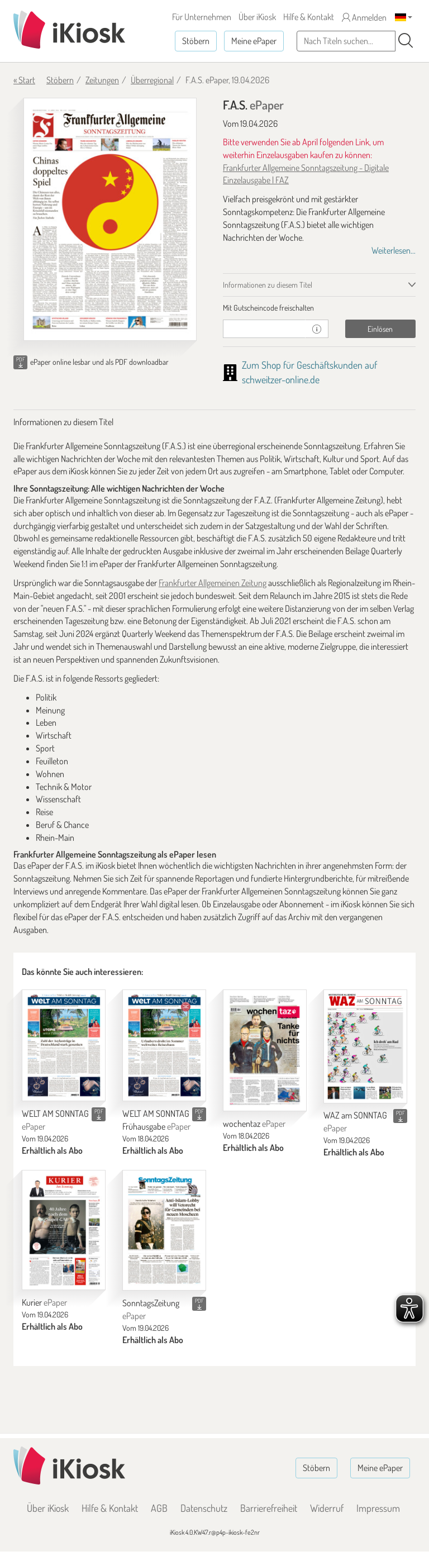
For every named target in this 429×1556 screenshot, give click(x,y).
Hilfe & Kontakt (308, 16)
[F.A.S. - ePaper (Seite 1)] (110, 219)
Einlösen (380, 329)
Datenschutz (203, 1508)
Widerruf (327, 1508)
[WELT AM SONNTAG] (64, 1045)
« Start (24, 79)
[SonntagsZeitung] (164, 1230)
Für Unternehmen (201, 16)
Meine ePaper (254, 40)
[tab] (319, 308)
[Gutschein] (264, 329)
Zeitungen (102, 79)
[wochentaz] (265, 1050)
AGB (159, 1508)
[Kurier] (64, 1230)
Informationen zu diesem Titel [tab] (267, 284)
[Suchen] (405, 41)
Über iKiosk (257, 16)
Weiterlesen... (393, 250)
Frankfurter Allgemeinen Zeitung (212, 582)
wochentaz (254, 1123)
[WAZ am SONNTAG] (365, 1046)
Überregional (152, 79)
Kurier (44, 1302)
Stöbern (195, 40)
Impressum (378, 1508)
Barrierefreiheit (268, 1508)
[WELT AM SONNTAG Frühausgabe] (164, 1045)
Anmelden (364, 17)
